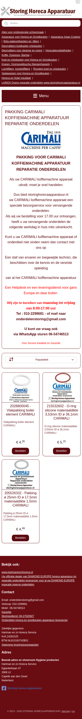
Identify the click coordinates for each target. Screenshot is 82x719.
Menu (41, 96)
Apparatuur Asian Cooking (65, 36)
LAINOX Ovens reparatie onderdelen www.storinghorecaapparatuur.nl (41, 82)
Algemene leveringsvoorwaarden (20, 644)
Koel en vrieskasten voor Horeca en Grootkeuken (29, 59)
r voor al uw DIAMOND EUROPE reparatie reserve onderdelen (39, 580)
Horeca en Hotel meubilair (16, 78)
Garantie (6, 612)
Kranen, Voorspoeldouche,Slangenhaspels (26, 64)
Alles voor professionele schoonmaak (23, 32)
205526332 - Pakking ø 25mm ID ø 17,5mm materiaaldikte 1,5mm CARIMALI (20, 499)
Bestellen (20, 450)
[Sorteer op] (41, 360)
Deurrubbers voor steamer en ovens (22, 50)
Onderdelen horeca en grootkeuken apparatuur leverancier (35, 620)
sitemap (66, 711)
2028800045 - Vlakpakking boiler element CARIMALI (20, 410)
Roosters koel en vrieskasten (49, 68)
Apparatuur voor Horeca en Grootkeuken (25, 36)
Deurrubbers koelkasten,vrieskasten (22, 46)
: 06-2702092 (25, 616)
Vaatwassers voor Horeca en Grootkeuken (25, 73)
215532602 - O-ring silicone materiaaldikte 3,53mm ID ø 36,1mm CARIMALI (61, 412)
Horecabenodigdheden (58, 50)
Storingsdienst (10, 616)
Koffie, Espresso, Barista (15, 55)
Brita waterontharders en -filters (21, 41)
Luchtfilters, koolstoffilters (16, 68)
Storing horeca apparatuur (22, 688)
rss (73, 711)
